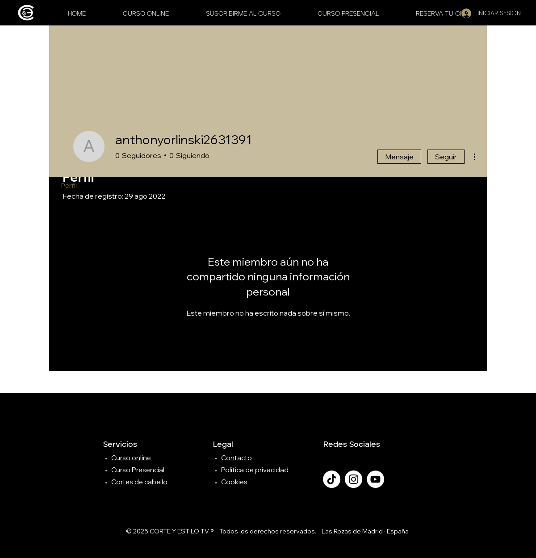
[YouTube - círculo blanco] (375, 479)
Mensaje (399, 156)
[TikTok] (331, 479)
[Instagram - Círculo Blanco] (353, 479)
